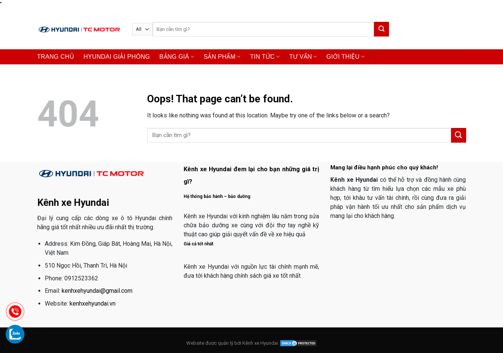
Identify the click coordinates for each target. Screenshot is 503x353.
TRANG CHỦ (55, 56)
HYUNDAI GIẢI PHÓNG (117, 56)
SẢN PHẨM (222, 56)
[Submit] (381, 29)
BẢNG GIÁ (177, 56)
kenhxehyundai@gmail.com (97, 290)
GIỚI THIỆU (346, 56)
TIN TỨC (265, 56)
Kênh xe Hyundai (260, 343)
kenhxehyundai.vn (92, 303)
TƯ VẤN (303, 56)
